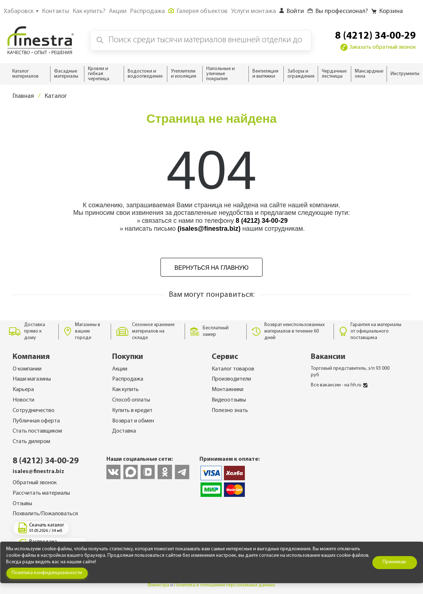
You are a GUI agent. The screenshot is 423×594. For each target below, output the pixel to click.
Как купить (125, 390)
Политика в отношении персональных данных (224, 585)
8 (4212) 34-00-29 (375, 36)
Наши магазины (32, 379)
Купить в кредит (132, 410)
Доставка (124, 431)
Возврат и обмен (133, 421)
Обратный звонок (35, 483)
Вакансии (328, 357)
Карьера (23, 390)
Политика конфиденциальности (47, 573)
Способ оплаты (131, 400)
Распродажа (127, 379)
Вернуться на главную (211, 268)
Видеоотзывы (229, 400)
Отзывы (22, 504)
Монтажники (227, 390)
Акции (119, 369)
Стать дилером (31, 442)
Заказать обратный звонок (378, 47)
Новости (23, 400)
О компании (27, 369)
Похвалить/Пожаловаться (45, 514)
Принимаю (394, 562)
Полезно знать (230, 410)
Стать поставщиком (37, 431)
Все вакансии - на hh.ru (339, 385)
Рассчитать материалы (41, 493)
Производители (231, 379)
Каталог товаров (233, 369)
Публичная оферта (36, 421)
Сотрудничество (33, 410)
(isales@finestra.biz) (209, 228)
